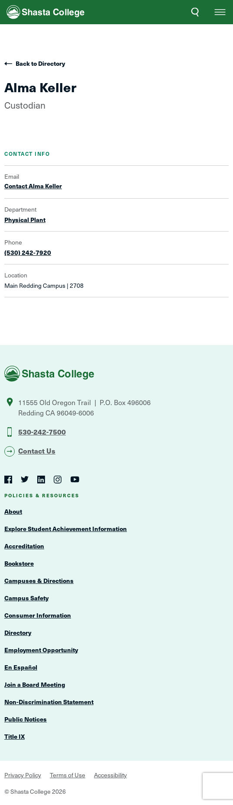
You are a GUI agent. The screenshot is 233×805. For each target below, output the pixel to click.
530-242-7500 (42, 431)
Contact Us (36, 450)
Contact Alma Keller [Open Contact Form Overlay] (33, 186)
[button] (220, 12)
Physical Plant (24, 219)
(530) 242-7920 (27, 252)
